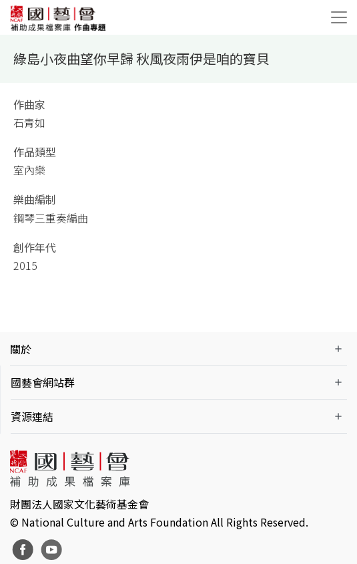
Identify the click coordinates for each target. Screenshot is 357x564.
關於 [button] (20, 349)
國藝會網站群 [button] (43, 382)
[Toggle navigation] (339, 17)
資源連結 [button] (32, 416)
